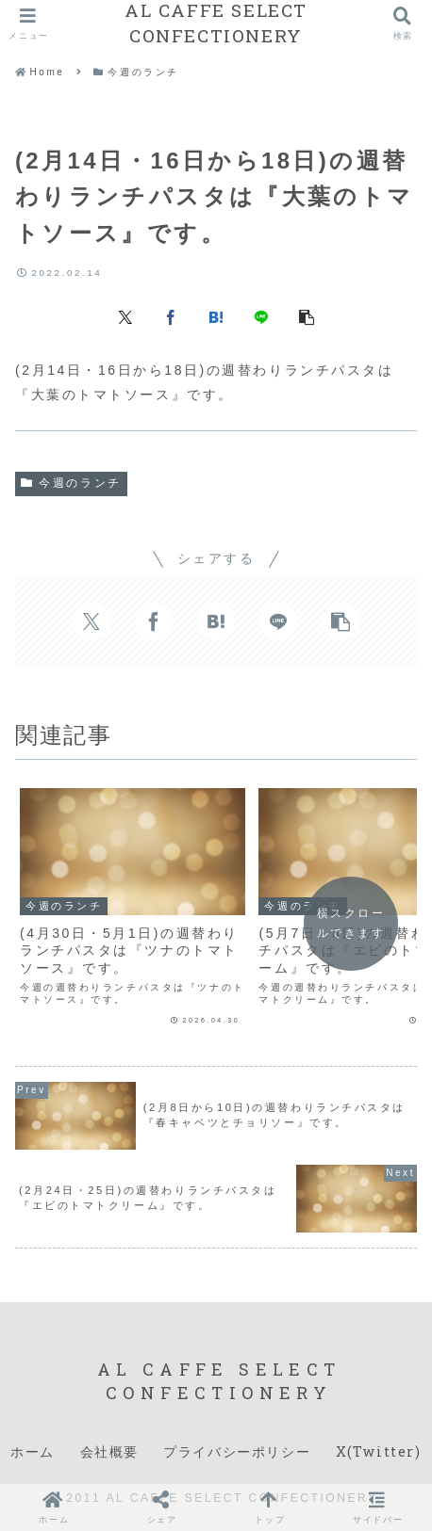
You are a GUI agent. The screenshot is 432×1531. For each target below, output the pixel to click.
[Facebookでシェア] (171, 315)
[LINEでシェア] (261, 315)
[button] (306, 315)
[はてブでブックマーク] (216, 315)
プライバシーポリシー (236, 1451)
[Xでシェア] (125, 315)
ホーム (32, 1451)
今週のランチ (71, 483)
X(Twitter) (379, 1451)
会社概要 (109, 1451)
